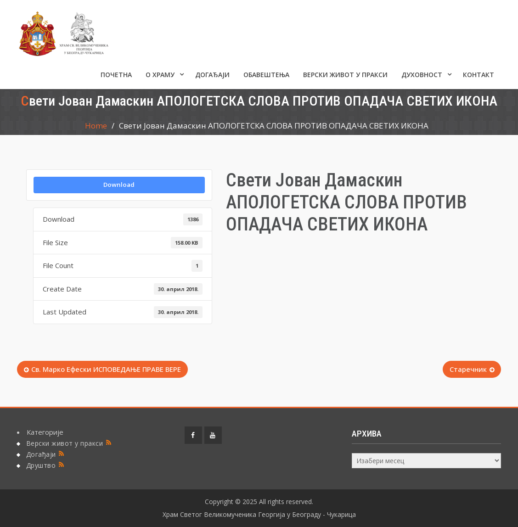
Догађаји (212, 74)
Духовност (421, 74)
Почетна (116, 74)
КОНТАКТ (478, 74)
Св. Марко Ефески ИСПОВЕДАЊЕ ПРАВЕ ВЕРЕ (106, 369)
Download (119, 184)
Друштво (41, 465)
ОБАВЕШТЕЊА (266, 74)
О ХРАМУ (160, 74)
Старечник (468, 369)
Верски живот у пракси (345, 74)
